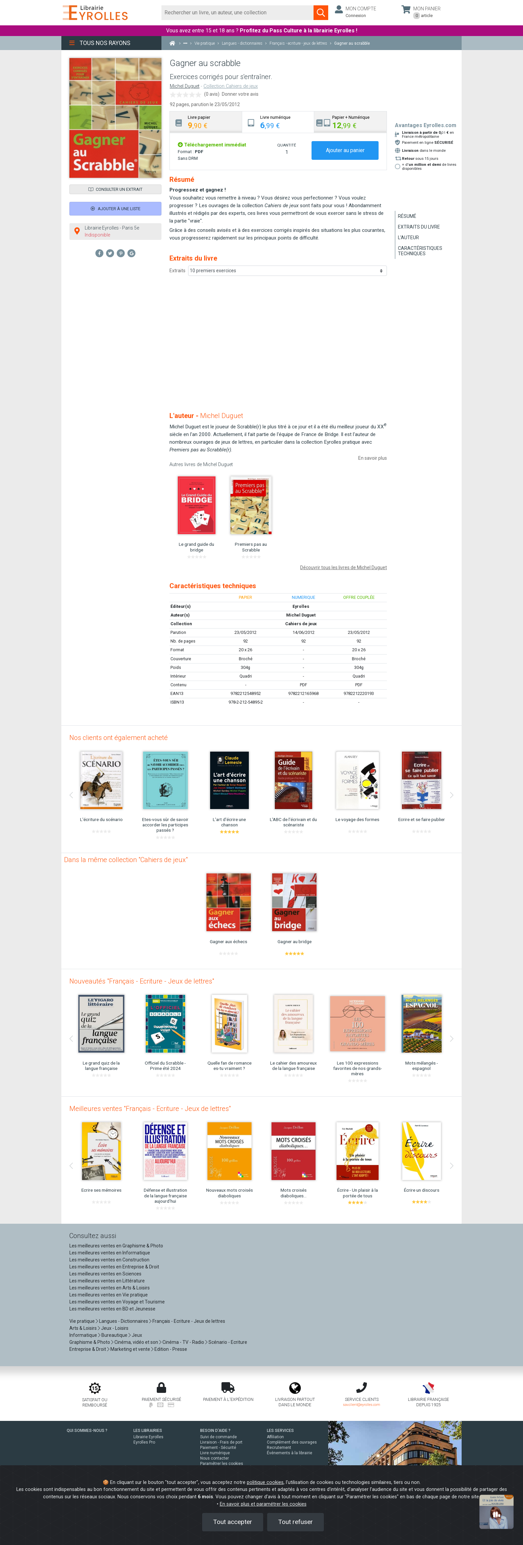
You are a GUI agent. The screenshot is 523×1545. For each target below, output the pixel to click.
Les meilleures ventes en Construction (109, 1259)
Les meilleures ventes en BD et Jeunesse (112, 1308)
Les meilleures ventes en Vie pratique (108, 1294)
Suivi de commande (218, 1437)
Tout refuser (295, 1522)
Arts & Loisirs (83, 1328)
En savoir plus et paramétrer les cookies (263, 1504)
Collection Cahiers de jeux (230, 86)
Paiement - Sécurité (218, 1447)
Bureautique (114, 1335)
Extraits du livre (419, 227)
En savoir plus (372, 458)
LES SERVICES (280, 1430)
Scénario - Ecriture (227, 1342)
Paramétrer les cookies (221, 1463)
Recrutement (279, 1447)
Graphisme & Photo (89, 1342)
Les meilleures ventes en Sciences (105, 1273)
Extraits (177, 270)
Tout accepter (232, 1522)
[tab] (206, 121)
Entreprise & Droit (87, 1349)
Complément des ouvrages (292, 1442)
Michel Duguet (184, 86)
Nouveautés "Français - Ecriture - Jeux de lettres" (141, 981)
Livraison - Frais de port (221, 1442)
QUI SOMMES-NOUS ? (87, 1430)
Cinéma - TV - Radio (183, 1342)
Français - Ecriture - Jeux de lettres (188, 1321)
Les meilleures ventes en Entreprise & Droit (114, 1266)
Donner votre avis (240, 94)
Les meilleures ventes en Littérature (107, 1280)
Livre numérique (215, 1453)
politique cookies (265, 1482)
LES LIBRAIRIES (147, 1430)
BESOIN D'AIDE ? (215, 1430)
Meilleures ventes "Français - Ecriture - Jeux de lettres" (150, 1109)
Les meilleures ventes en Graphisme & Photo (116, 1245)
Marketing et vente (130, 1349)
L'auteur (408, 237)
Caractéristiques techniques (420, 251)
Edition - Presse (170, 1349)
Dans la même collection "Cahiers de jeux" (126, 860)
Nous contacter (214, 1458)
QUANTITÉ (286, 145)
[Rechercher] (237, 12)
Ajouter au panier (345, 150)
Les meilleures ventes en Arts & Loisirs (109, 1287)
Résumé (407, 216)
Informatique (83, 1335)
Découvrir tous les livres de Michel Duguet (343, 567)
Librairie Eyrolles (148, 1437)
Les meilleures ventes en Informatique (109, 1252)
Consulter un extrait (115, 189)
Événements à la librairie (289, 1453)
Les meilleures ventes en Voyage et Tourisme (117, 1301)
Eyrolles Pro (144, 1442)
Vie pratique (82, 1321)
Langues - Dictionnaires (123, 1321)
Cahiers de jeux (301, 623)
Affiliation (275, 1437)
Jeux (137, 1335)
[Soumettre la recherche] (321, 12)
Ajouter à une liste (115, 208)
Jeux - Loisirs (114, 1328)
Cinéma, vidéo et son (136, 1342)
